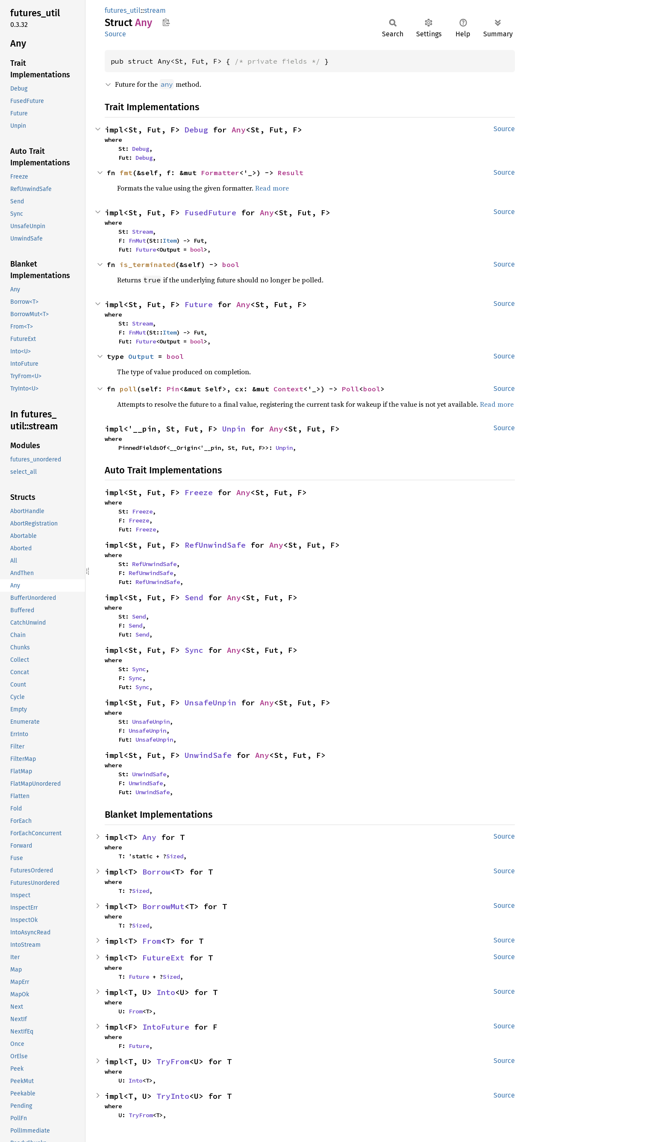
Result (290, 172)
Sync (194, 650)
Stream (142, 231)
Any (239, 130)
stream (155, 10)
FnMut (137, 240)
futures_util (123, 10)
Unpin (234, 429)
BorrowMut (163, 906)
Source (115, 34)
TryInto (172, 1096)
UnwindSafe (208, 755)
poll (128, 389)
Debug (196, 130)
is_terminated (147, 264)
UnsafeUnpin (210, 703)
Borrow (156, 872)
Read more (272, 188)
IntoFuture (165, 1027)
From (151, 941)
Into (165, 992)
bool (197, 249)
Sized (174, 856)
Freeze (199, 492)
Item (169, 240)
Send (194, 597)
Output (141, 356)
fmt (126, 172)
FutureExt (163, 958)
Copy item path (166, 22)
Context (288, 389)
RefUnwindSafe (215, 545)
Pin (173, 389)
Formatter (220, 172)
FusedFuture (210, 212)
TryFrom (172, 1061)
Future (145, 249)
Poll (350, 389)
